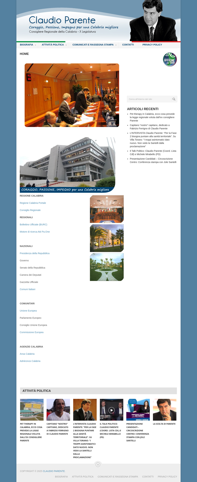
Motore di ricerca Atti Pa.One (35, 231)
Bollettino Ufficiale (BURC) (33, 224)
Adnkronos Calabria (30, 361)
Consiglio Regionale (30, 210)
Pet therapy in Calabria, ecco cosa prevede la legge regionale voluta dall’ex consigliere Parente (152, 117)
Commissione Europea (32, 332)
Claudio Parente (54, 471)
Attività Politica (54, 44)
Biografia (28, 44)
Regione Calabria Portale (33, 203)
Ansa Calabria (27, 354)
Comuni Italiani (27, 289)
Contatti (128, 44)
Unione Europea (28, 310)
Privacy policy (152, 44)
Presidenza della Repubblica (34, 253)
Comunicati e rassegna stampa (95, 44)
